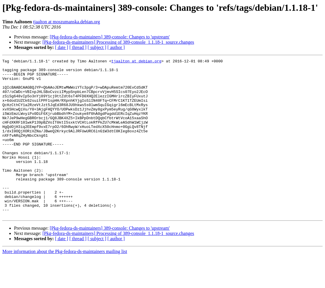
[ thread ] (77, 47)
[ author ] (116, 47)
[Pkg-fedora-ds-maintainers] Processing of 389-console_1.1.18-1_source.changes (118, 42)
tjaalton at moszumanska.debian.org (66, 21)
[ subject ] (97, 47)
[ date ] (61, 47)
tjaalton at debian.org (136, 61)
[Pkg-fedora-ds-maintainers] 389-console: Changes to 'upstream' (110, 36)
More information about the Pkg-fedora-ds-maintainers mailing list (64, 282)
